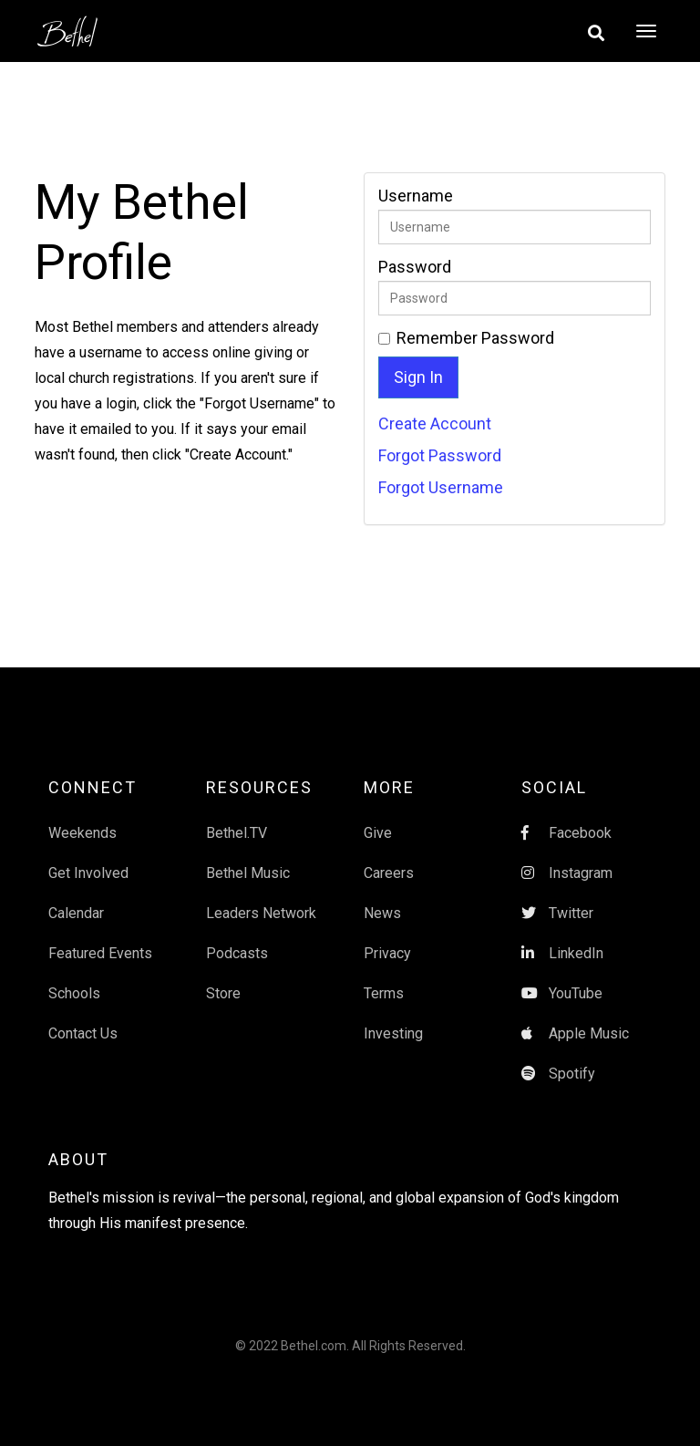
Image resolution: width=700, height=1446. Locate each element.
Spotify (558, 1073)
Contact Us (83, 1033)
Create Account (434, 423)
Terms (384, 993)
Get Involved (88, 873)
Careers (389, 873)
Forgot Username (440, 487)
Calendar (76, 913)
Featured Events (100, 953)
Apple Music (575, 1033)
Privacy (387, 953)
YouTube (561, 993)
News (382, 913)
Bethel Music (248, 873)
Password (414, 267)
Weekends (82, 833)
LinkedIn (562, 953)
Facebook (566, 833)
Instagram (566, 873)
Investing (393, 1033)
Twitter (557, 913)
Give (378, 833)
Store (223, 993)
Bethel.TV (236, 833)
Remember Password (475, 338)
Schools (74, 993)
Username (415, 196)
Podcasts (237, 953)
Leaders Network (261, 913)
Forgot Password (439, 455)
